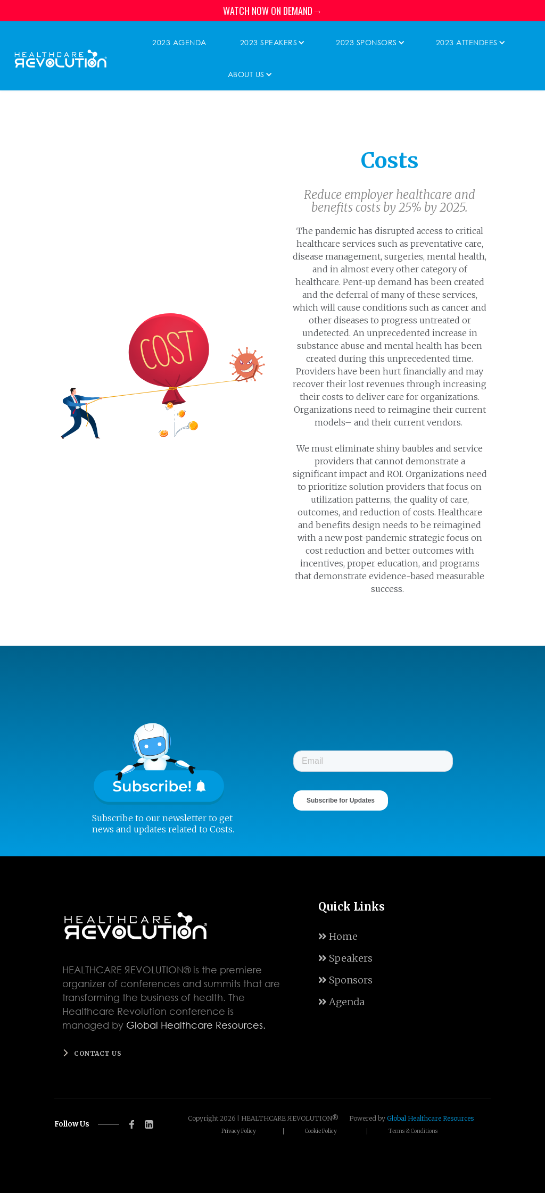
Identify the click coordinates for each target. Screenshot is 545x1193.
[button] (270, 43)
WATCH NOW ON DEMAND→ (272, 11)
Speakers (345, 958)
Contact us (97, 1053)
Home (338, 936)
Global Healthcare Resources (430, 1118)
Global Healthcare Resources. (196, 1025)
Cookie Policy (321, 1131)
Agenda (341, 1002)
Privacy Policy (238, 1131)
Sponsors (345, 980)
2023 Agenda (179, 42)
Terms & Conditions (413, 1131)
